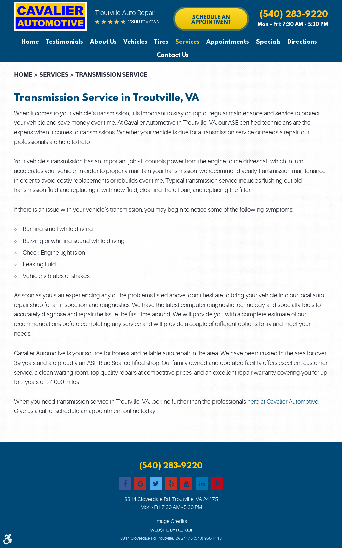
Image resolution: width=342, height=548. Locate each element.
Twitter (156, 483)
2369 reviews (143, 22)
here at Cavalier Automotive (282, 401)
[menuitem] (32, 42)
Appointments (227, 41)
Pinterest (217, 483)
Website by (171, 530)
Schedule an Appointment (211, 19)
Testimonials (64, 41)
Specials (268, 41)
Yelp (171, 483)
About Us (103, 41)
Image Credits (171, 521)
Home (30, 41)
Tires (161, 41)
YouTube (186, 483)
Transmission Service (111, 74)
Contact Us (173, 55)
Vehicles (135, 41)
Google (140, 483)
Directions (302, 41)
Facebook (125, 483)
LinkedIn (202, 483)
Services (187, 41)
